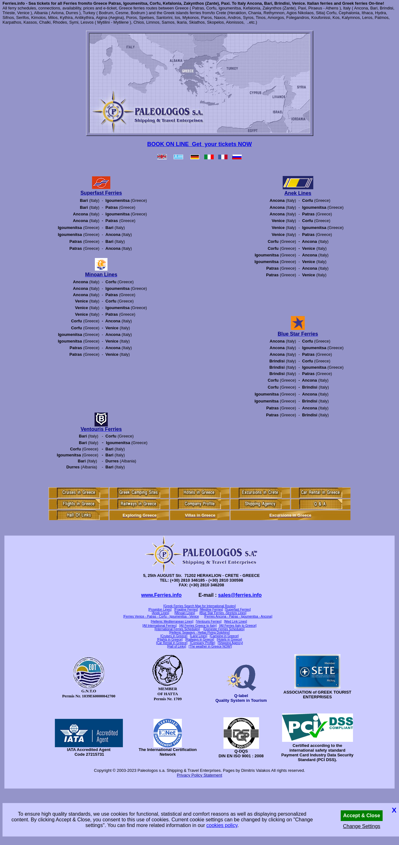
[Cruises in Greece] (174, 636)
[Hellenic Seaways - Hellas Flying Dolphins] (199, 632)
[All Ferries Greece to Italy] (198, 625)
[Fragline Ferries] (186, 609)
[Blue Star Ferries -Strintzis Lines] (222, 613)
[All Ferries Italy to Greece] (238, 625)
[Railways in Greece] (199, 639)
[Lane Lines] (198, 636)
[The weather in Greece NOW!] (210, 646)
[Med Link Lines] (235, 621)
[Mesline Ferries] (211, 609)
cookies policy (221, 825)
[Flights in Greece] (169, 639)
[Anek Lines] (160, 613)
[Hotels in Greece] (229, 639)
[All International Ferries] (159, 625)
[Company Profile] (202, 643)
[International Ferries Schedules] (177, 629)
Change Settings (361, 826)
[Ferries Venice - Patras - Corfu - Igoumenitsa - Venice (161, 616)
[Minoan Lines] (185, 613)
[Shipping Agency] (230, 643)
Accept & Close (361, 815)
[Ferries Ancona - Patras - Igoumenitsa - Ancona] (238, 616)
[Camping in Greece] (224, 636)
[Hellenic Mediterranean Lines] (172, 621)
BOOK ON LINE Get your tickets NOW (199, 144)
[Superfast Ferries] (238, 609)
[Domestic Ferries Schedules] (224, 629)
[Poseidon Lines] (159, 609)
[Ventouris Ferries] (209, 621)
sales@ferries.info (240, 595)
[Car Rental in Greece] (172, 643)
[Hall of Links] (176, 646)
